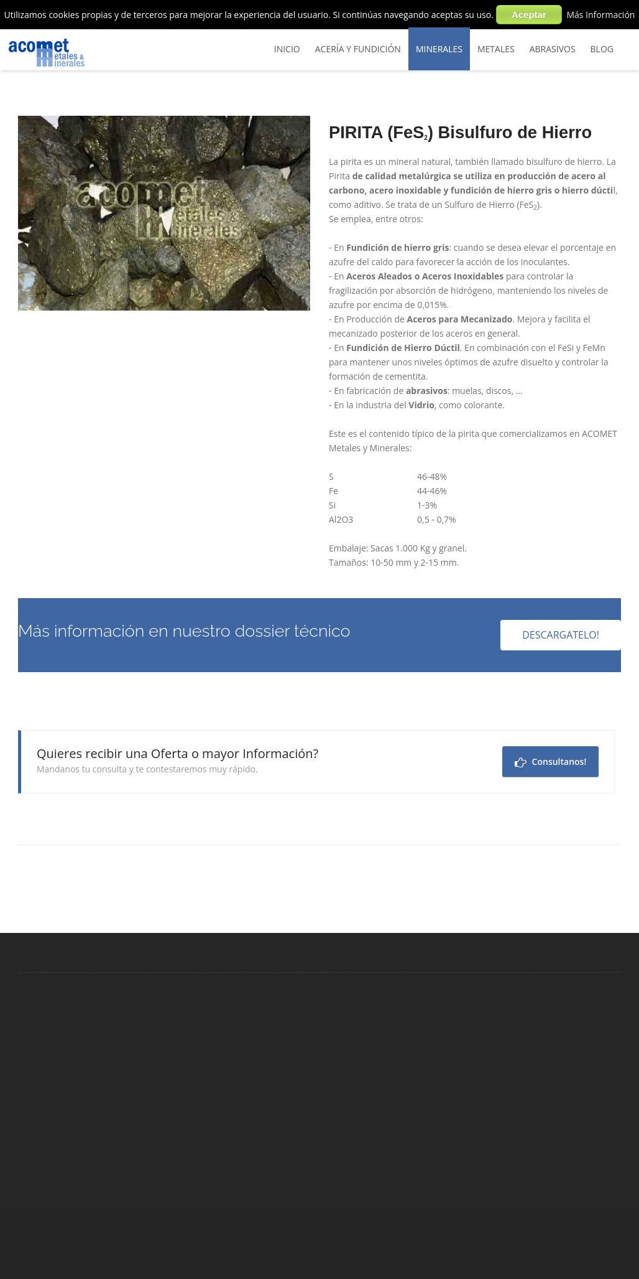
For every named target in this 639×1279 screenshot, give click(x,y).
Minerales (439, 49)
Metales (496, 49)
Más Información (600, 15)
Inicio (287, 49)
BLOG (602, 49)
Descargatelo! (560, 635)
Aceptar (529, 14)
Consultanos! (550, 762)
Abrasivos (553, 49)
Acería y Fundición (358, 49)
